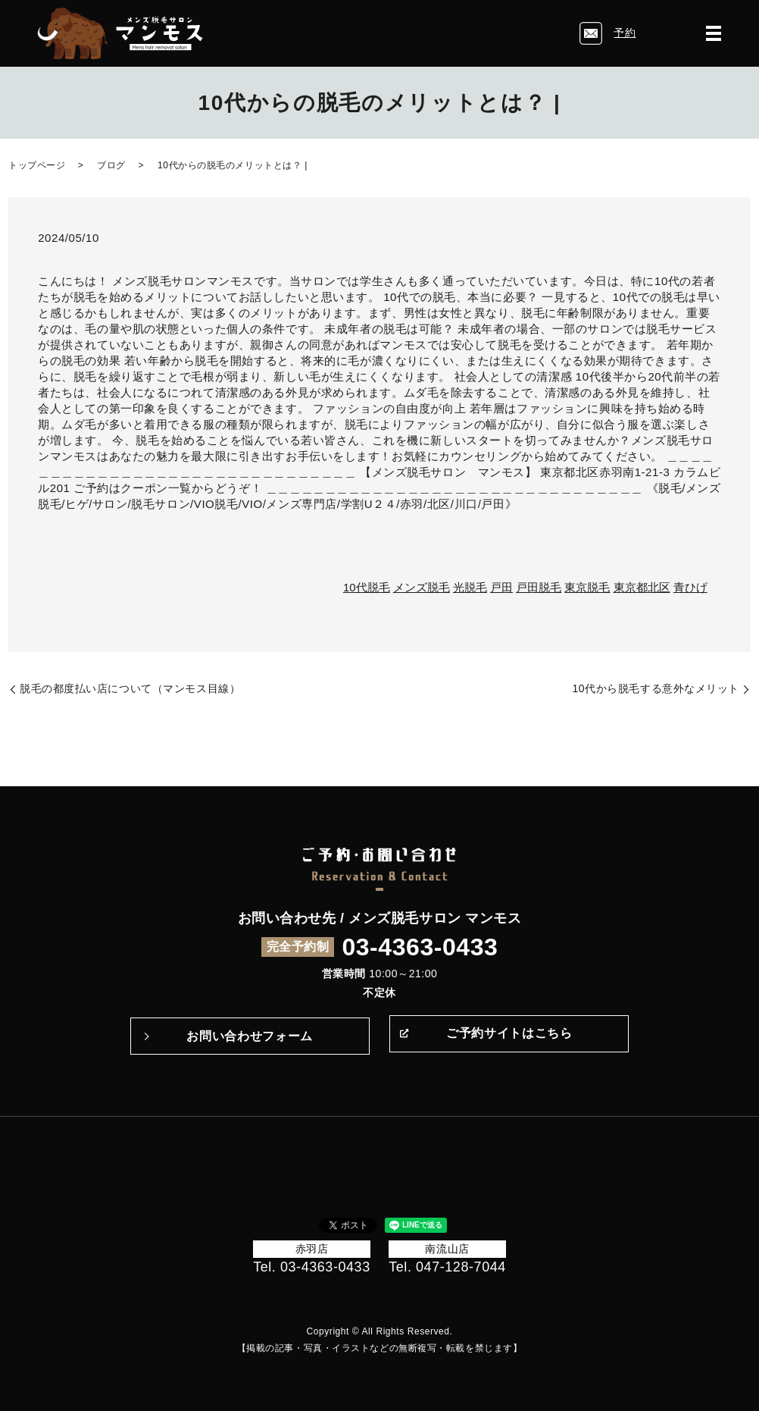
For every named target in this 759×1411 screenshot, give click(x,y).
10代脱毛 (366, 587)
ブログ (111, 165)
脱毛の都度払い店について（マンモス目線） (130, 688)
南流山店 (447, 1249)
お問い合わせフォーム (249, 1036)
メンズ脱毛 (421, 587)
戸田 (501, 587)
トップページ (36, 165)
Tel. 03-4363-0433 (311, 1267)
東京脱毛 (587, 587)
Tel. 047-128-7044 (447, 1267)
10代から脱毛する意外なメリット (655, 688)
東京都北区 (642, 587)
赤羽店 (312, 1249)
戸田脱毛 (538, 587)
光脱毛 (470, 587)
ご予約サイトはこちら (509, 1036)
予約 (625, 33)
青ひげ (690, 587)
